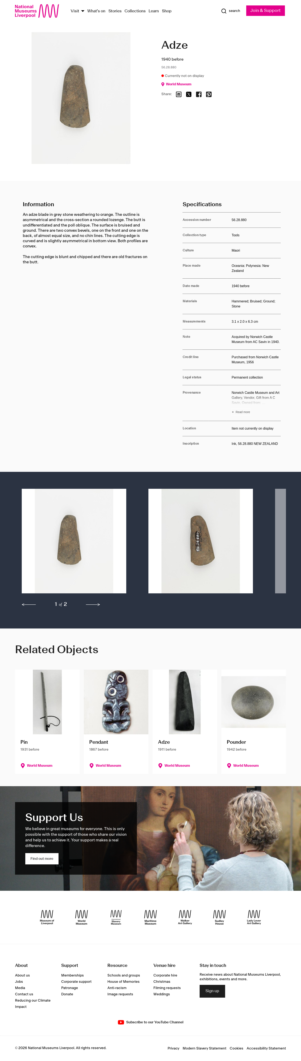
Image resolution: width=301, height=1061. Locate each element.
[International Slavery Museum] (116, 917)
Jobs (19, 982)
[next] (93, 605)
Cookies (236, 1048)
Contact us (24, 994)
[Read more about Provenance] (256, 403)
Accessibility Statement (266, 1048)
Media (20, 988)
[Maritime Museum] (150, 917)
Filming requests (167, 988)
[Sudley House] (219, 917)
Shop (167, 11)
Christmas (161, 982)
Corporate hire (165, 975)
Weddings (161, 994)
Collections (135, 11)
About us (22, 975)
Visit (75, 11)
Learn (154, 11)
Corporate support (76, 982)
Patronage (69, 988)
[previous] (29, 605)
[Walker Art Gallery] (184, 917)
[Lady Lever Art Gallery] (253, 917)
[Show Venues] (82, 11)
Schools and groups (123, 975)
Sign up (212, 991)
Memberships (72, 975)
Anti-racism (116, 988)
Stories (115, 11)
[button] (77, 543)
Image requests (120, 994)
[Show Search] (230, 11)
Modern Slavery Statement (204, 1048)
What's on (96, 11)
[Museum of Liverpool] (47, 917)
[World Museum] (81, 917)
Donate (67, 994)
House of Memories (123, 982)
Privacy (173, 1048)
